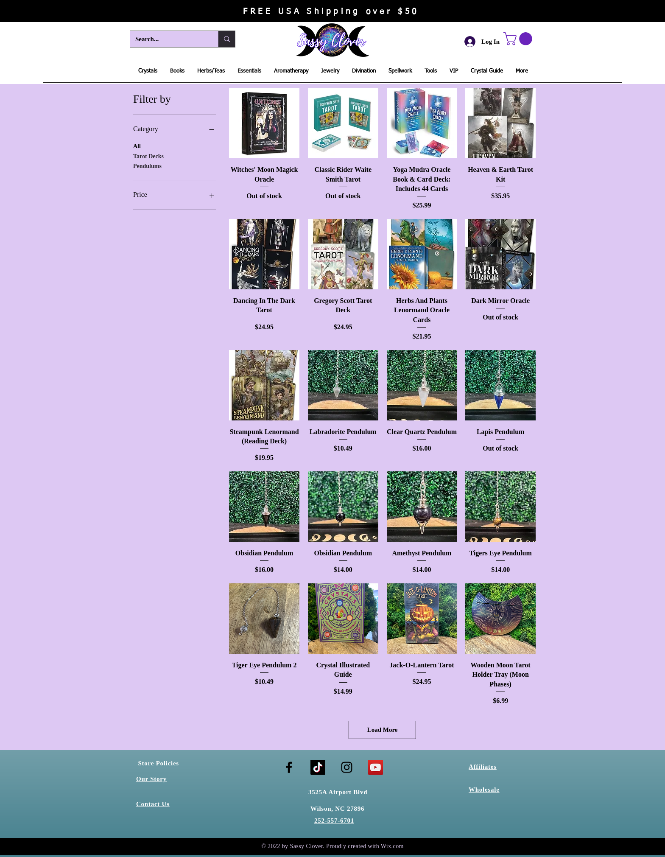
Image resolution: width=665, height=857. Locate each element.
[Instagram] (346, 767)
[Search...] (168, 39)
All (137, 145)
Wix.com (392, 846)
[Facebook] (289, 767)
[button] (519, 38)
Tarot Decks (148, 155)
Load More (382, 729)
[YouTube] (375, 767)
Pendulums (147, 165)
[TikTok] (317, 767)
